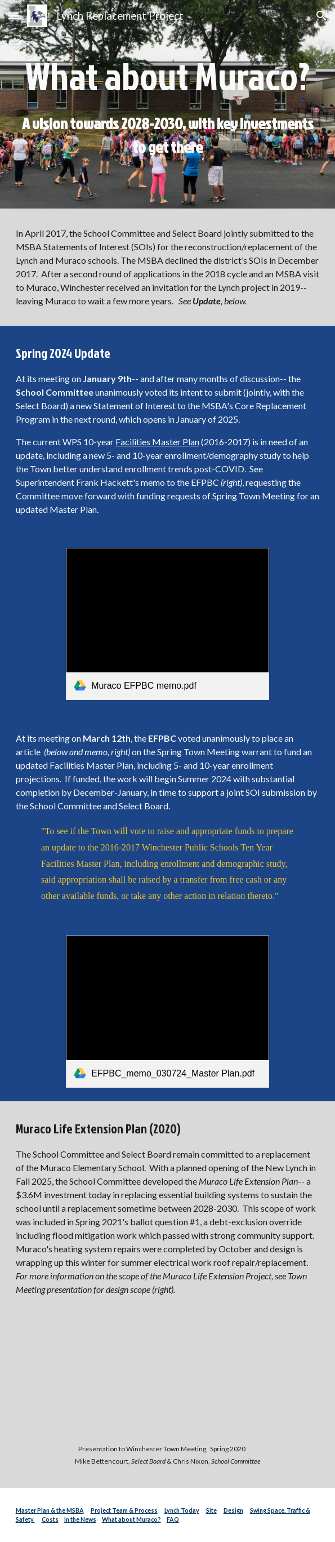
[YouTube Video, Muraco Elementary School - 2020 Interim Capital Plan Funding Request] (167, 1381)
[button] (13, 15)
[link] (167, 624)
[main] (167, 104)
